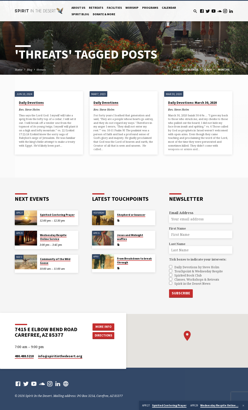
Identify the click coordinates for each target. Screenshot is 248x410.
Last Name (177, 244)
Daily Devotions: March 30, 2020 (192, 103)
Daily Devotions (31, 103)
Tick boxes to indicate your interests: (197, 259)
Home (19, 69)
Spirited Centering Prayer (57, 214)
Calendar (169, 7)
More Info (103, 326)
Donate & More (104, 14)
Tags (210, 69)
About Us (78, 7)
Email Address (181, 212)
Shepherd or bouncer (131, 214)
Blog (29, 69)
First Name (177, 228)
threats (41, 69)
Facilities (114, 7)
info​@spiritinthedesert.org (60, 356)
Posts (176, 69)
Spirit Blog (80, 14)
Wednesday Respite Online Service (53, 237)
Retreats (96, 7)
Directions (103, 335)
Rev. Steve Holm (29, 109)
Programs (150, 7)
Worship (132, 7)
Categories (192, 69)
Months (225, 69)
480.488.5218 (24, 356)
